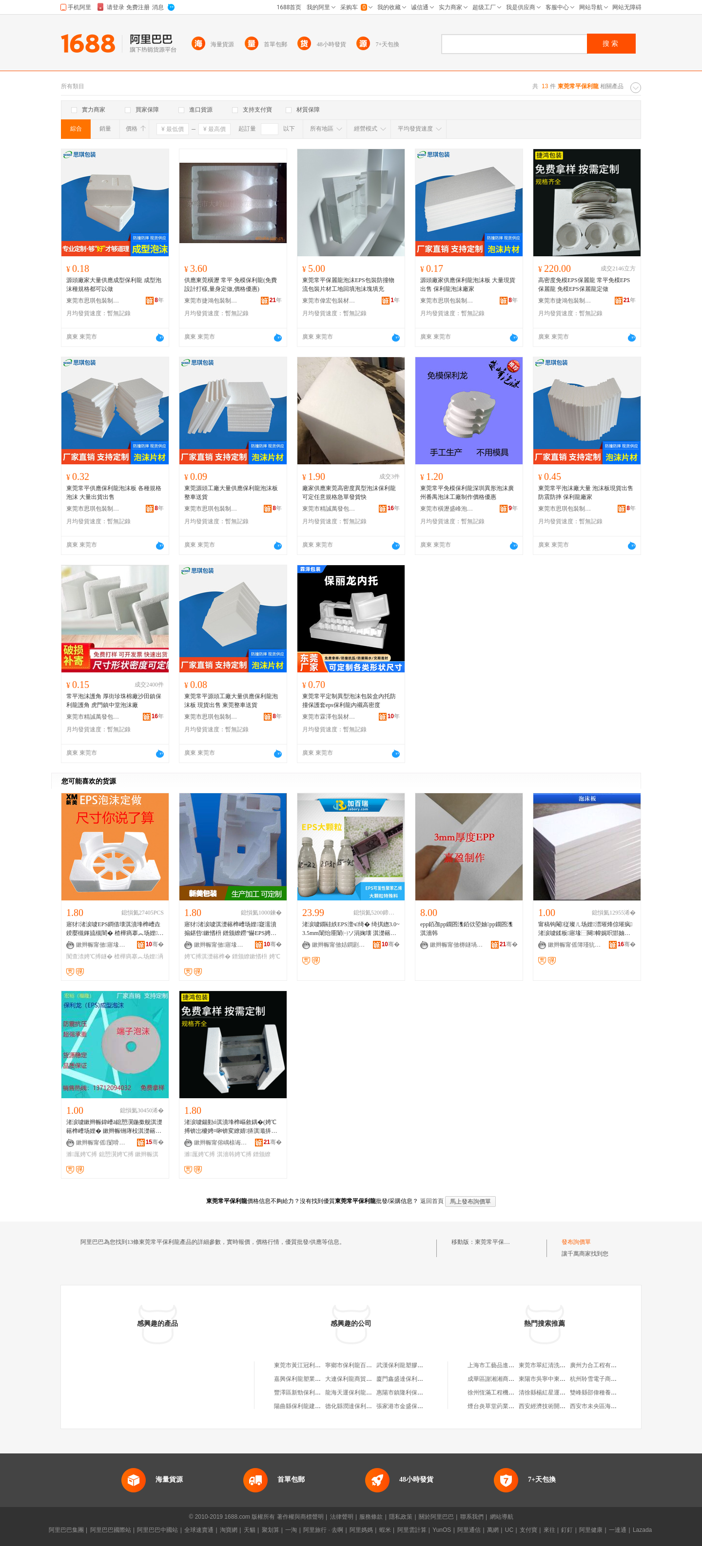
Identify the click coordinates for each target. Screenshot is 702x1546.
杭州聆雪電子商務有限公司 (605, 1378)
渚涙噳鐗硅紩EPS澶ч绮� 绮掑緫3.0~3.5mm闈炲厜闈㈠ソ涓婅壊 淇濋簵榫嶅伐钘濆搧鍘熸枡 (351, 929)
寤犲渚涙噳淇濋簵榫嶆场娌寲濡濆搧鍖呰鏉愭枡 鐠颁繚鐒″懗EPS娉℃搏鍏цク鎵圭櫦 (230, 929)
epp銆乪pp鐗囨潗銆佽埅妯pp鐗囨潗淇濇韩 (466, 928)
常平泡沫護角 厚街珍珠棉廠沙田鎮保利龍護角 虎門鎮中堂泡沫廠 (113, 700)
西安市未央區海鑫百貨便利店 (608, 1406)
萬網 (493, 1530)
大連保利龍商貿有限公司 (357, 1378)
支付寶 (528, 1530)
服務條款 (371, 1516)
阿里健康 (591, 1530)
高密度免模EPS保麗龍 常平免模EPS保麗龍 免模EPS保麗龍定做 (584, 284)
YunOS (441, 1530)
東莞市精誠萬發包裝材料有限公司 (329, 508)
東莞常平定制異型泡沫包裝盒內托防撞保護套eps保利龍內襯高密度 (349, 700)
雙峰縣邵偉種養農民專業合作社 (611, 1392)
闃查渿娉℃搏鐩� (89, 956)
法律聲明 (341, 1516)
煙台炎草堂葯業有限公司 (500, 1406)
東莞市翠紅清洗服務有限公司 (557, 1365)
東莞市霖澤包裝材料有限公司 (329, 716)
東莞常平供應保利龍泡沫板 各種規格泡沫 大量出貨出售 (113, 492)
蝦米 (385, 1530)
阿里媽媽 (361, 1530)
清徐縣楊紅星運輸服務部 (551, 1392)
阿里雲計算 (412, 1530)
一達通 (617, 1530)
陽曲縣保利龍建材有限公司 (309, 1406)
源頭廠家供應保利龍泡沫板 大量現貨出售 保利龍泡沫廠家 (467, 284)
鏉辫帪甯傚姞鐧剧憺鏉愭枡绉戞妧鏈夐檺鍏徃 (339, 944)
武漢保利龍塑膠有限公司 (408, 1365)
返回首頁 (432, 1201)
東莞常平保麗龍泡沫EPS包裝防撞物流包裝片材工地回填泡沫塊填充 (348, 284)
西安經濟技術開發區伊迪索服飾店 (562, 1406)
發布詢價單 (576, 1242)
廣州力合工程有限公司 (599, 1365)
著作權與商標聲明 (300, 1516)
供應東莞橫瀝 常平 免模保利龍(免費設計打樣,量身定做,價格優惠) (230, 284)
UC (509, 1530)
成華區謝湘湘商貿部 (494, 1378)
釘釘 (567, 1530)
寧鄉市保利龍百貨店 (351, 1365)
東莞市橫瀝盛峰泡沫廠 (447, 508)
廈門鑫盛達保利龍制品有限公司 (417, 1378)
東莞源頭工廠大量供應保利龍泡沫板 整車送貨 (231, 492)
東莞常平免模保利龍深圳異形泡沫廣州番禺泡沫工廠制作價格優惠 (467, 492)
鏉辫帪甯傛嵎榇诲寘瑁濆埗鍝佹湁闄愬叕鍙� (221, 1142)
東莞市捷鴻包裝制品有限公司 (211, 300)
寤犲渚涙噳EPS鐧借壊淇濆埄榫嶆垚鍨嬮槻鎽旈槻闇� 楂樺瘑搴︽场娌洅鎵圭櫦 (114, 929)
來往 (549, 1530)
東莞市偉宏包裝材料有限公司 (329, 300)
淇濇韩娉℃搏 (234, 1154)
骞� (155, 944)
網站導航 (501, 1516)
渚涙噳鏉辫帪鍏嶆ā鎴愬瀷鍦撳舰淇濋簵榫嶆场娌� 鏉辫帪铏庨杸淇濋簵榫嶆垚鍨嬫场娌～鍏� (114, 1127)
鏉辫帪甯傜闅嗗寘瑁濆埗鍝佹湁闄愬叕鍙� (103, 1142)
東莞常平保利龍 (495, 1242)
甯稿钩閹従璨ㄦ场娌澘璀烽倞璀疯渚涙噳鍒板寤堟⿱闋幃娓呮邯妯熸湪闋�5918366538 (585, 929)
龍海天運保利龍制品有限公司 (363, 1392)
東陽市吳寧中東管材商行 (551, 1378)
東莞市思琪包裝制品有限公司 (93, 300)
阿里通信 (469, 1530)
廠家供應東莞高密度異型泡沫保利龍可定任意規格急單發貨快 (349, 492)
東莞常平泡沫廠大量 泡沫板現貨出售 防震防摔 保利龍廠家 (585, 492)
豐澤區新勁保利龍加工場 (306, 1392)
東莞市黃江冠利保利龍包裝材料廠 (318, 1365)
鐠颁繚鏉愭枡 (249, 956)
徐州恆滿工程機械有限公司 (503, 1392)
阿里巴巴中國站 (157, 1530)
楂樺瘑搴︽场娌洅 (138, 956)
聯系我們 (472, 1516)
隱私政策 (400, 1516)
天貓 (249, 1530)
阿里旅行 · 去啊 (323, 1530)
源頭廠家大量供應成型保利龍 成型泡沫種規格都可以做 (113, 284)
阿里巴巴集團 (66, 1530)
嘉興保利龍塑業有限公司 (306, 1378)
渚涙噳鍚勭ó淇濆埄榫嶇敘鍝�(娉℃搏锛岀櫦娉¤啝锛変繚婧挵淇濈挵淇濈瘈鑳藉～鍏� (230, 1127)
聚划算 (270, 1530)
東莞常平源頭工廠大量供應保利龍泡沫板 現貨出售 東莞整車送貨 (231, 700)
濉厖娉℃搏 (81, 1154)
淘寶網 (228, 1530)
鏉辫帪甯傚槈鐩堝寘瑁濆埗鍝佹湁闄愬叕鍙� (457, 944)
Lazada (642, 1530)
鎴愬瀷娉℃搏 (116, 1154)
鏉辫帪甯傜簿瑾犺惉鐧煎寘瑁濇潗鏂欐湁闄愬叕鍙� (575, 944)
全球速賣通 (199, 1530)
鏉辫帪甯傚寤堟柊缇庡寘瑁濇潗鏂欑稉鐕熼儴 (103, 944)
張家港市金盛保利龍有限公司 (414, 1406)
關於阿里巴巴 (436, 1516)
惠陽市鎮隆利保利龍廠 (405, 1392)
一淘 (291, 1530)
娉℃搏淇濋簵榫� (207, 956)
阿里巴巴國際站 (110, 1530)
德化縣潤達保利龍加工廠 (357, 1406)
